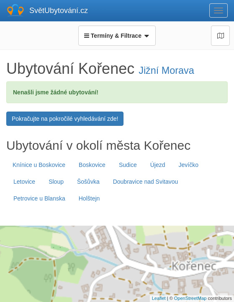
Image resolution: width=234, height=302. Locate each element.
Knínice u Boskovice (39, 164)
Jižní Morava (166, 70)
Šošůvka (88, 181)
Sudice (128, 164)
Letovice (24, 181)
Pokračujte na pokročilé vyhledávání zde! (65, 118)
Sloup (56, 181)
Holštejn (89, 198)
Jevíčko (188, 164)
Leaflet (159, 298)
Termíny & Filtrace (117, 35)
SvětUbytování (58, 10)
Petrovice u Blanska (39, 198)
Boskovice (92, 164)
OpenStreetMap (190, 298)
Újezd (157, 164)
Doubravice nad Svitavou (145, 181)
